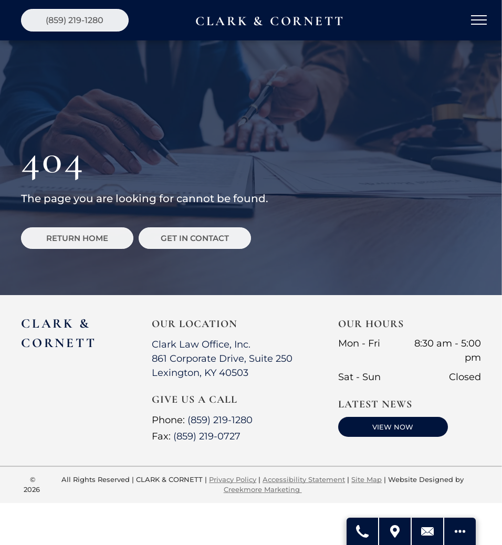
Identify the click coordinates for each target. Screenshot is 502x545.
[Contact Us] (428, 531)
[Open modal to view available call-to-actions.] (460, 531)
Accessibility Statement (304, 479)
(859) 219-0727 (206, 436)
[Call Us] (363, 531)
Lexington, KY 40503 (200, 373)
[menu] (479, 20)
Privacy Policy (232, 479)
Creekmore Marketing (263, 489)
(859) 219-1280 (220, 420)
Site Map (366, 479)
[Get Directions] (395, 531)
